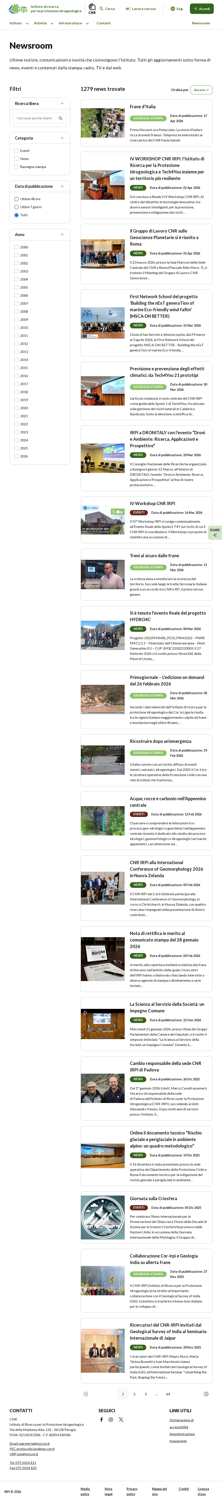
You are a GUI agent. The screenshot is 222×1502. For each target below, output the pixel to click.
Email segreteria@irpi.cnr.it (30, 1443)
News (24, 158)
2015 (24, 368)
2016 (24, 376)
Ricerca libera (27, 103)
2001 (24, 255)
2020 (24, 408)
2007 (24, 303)
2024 (24, 440)
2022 (24, 424)
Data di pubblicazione (34, 186)
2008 (24, 311)
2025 (24, 448)
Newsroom (201, 23)
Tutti (24, 215)
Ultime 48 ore (30, 199)
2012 (24, 343)
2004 (24, 279)
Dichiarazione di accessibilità (182, 1423)
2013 (24, 351)
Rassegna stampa (33, 167)
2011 (24, 335)
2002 (24, 263)
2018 (24, 392)
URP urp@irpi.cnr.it (24, 1454)
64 (168, 1394)
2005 (24, 287)
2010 (24, 327)
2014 (24, 360)
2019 (24, 400)
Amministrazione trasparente (182, 1437)
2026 (24, 456)
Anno (19, 234)
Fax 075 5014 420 (23, 1468)
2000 (24, 247)
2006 (24, 295)
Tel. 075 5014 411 (23, 1462)
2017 (24, 384)
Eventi (24, 150)
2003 (24, 271)
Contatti (104, 23)
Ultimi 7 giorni (30, 207)
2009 (24, 319)
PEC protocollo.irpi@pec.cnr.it (32, 1449)
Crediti (184, 1489)
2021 (24, 416)
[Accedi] (202, 8)
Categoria (24, 138)
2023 (24, 432)
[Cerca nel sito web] (107, 8)
